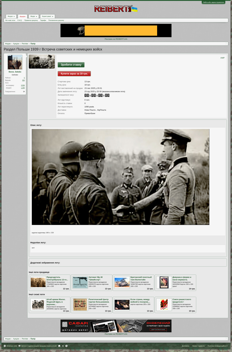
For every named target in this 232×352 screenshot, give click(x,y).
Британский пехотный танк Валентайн (141, 278)
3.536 (23, 85)
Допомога (185, 346)
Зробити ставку (71, 64)
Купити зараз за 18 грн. (74, 73)
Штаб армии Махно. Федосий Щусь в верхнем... (56, 301)
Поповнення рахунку (56, 20)
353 (23, 80)
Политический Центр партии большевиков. (99, 300)
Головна (59, 346)
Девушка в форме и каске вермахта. (182, 278)
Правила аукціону (31, 20)
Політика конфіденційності (218, 346)
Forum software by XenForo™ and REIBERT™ (197, 351)
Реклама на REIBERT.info (116, 39)
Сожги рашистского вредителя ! (182, 300)
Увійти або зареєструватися (213, 2)
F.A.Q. (19, 20)
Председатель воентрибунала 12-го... (57, 278)
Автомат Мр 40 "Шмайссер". (96, 278)
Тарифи (43, 20)
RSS (66, 346)
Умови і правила (198, 346)
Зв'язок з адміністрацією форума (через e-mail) (39, 346)
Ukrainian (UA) (11, 346)
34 (24, 91)
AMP (222, 58)
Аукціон (22, 16)
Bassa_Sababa (15, 72)
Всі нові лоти (10, 20)
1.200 (23, 88)
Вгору (63, 346)
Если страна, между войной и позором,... (140, 300)
